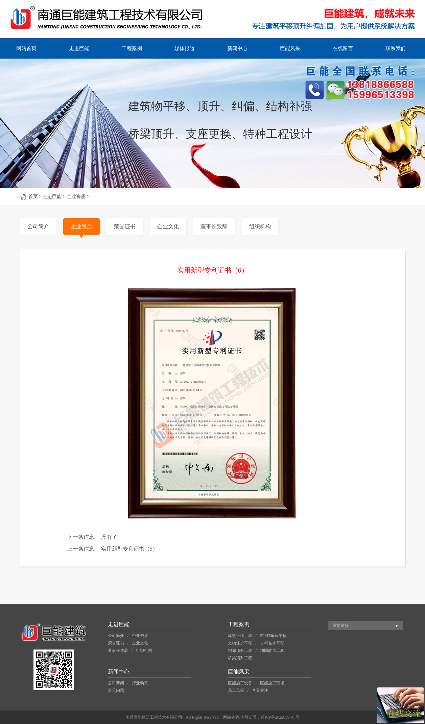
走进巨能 (79, 48)
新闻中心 (237, 48)
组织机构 (260, 226)
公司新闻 (116, 683)
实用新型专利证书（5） (129, 549)
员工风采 (236, 690)
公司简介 (38, 226)
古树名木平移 (272, 643)
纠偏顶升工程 (240, 650)
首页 (33, 196)
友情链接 (341, 625)
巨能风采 (290, 48)
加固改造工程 (272, 650)
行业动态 (140, 683)
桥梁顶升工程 (240, 658)
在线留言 (343, 48)
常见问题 (116, 690)
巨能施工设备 (240, 683)
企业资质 (81, 226)
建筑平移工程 (240, 635)
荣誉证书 (125, 226)
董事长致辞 (214, 226)
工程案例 (132, 48)
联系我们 (395, 48)
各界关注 (260, 690)
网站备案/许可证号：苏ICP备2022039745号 (261, 717)
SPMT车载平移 (273, 635)
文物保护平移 (240, 643)
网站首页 (26, 48)
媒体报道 (184, 48)
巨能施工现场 (272, 683)
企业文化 (168, 226)
